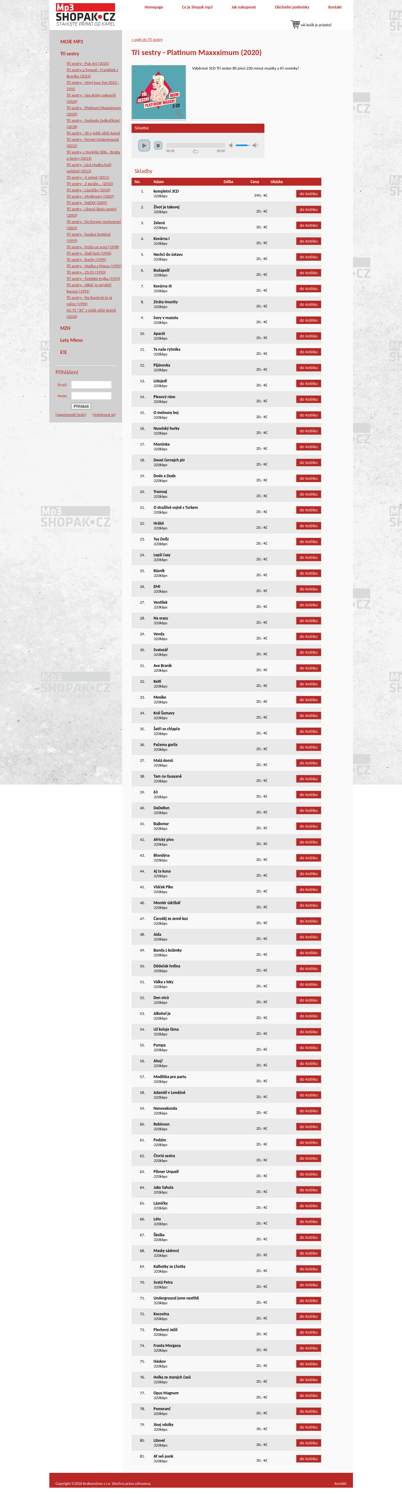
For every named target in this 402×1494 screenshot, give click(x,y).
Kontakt (335, 7)
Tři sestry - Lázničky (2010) (88, 190)
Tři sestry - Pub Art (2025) (88, 63)
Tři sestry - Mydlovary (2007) (90, 196)
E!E (63, 352)
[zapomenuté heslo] (71, 414)
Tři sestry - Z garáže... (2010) (90, 183)
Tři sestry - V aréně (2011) (88, 177)
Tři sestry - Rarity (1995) (86, 259)
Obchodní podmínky (292, 7)
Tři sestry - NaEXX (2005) (87, 202)
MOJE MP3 (71, 42)
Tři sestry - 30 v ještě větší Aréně (93, 133)
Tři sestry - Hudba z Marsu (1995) (94, 265)
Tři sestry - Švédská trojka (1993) (94, 278)
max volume (255, 145)
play (144, 145)
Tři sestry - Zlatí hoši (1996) (89, 253)
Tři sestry (69, 54)
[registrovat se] (104, 414)
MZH (65, 328)
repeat (196, 151)
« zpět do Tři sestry (147, 39)
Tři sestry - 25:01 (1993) (86, 272)
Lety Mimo (71, 340)
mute (232, 145)
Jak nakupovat (244, 7)
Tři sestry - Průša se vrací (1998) (93, 246)
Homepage (154, 7)
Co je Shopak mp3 (197, 7)
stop (158, 145)
